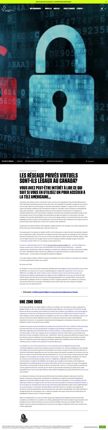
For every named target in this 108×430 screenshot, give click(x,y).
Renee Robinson (32, 171)
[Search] (87, 161)
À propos (81, 8)
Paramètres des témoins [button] (91, 427)
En (102, 8)
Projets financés (69, 8)
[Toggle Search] (105, 8)
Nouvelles (48, 8)
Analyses (58, 8)
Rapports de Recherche (55, 161)
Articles (20, 161)
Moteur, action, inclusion (34, 161)
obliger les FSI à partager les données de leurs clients (38, 357)
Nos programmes (36, 8)
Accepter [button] (102, 427)
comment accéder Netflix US (30, 241)
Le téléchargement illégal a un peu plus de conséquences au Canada (55, 292)
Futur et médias (8, 161)
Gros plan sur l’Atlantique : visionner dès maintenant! (53, 1)
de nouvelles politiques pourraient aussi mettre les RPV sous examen (49, 363)
